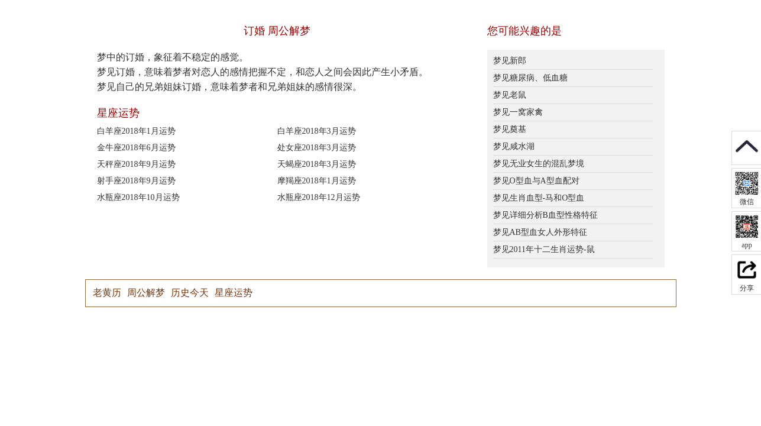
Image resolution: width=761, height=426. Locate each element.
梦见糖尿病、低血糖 (530, 77)
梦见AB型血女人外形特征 (540, 232)
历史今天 (190, 293)
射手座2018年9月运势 (136, 180)
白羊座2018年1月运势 (136, 131)
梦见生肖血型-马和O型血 (539, 197)
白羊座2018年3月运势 (316, 131)
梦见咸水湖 (514, 146)
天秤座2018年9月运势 (136, 164)
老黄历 (107, 293)
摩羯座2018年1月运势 (316, 180)
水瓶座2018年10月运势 (138, 197)
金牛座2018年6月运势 (136, 147)
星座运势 (233, 293)
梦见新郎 (509, 60)
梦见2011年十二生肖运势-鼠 (544, 249)
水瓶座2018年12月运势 (318, 197)
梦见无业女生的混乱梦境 (538, 163)
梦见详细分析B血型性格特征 (545, 215)
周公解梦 (146, 293)
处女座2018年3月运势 (316, 147)
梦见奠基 (509, 129)
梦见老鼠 (509, 95)
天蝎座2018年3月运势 (316, 164)
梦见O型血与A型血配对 (536, 180)
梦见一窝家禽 (518, 112)
